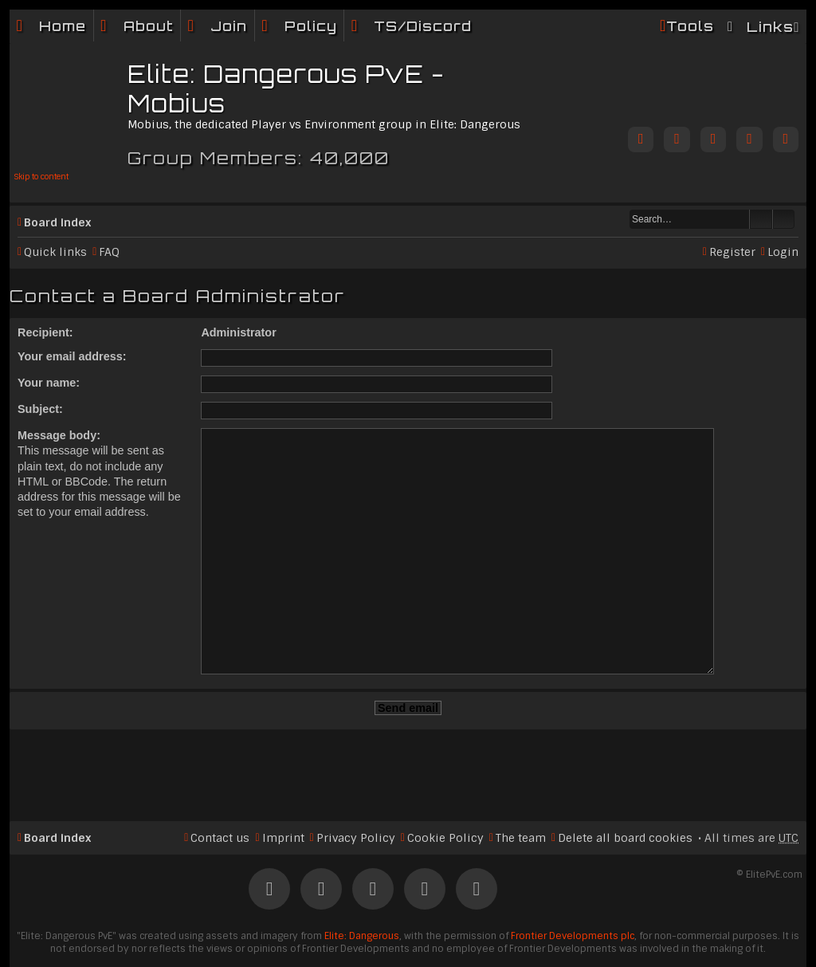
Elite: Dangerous (361, 890)
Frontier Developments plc (572, 890)
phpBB (357, 936)
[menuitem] (137, 26)
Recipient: (45, 332)
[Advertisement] (408, 723)
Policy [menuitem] (310, 26)
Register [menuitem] (732, 252)
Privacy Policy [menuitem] (355, 792)
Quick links (55, 252)
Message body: (59, 435)
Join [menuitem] (228, 26)
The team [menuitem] (521, 792)
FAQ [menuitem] (109, 252)
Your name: (49, 382)
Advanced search (783, 219)
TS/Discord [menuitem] (423, 26)
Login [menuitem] (782, 252)
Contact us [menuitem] (219, 792)
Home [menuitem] (62, 26)
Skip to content (41, 176)
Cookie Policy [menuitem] (445, 792)
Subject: (40, 409)
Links (770, 26)
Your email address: (72, 356)
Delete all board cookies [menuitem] (625, 792)
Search (761, 219)
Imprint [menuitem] (283, 792)
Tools (690, 26)
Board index (57, 222)
